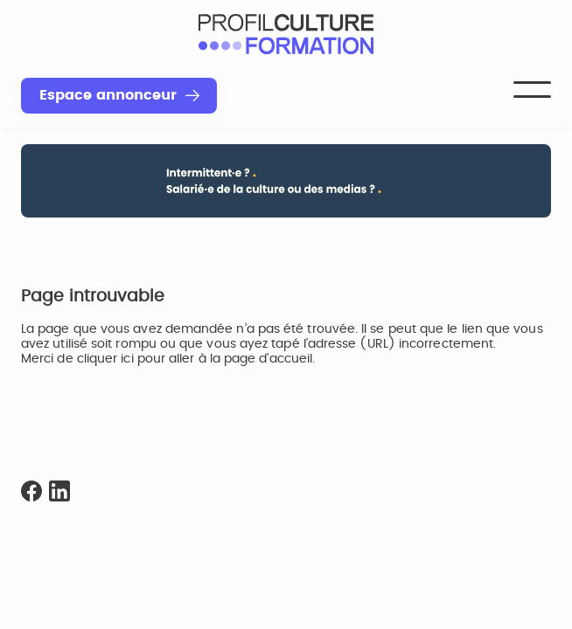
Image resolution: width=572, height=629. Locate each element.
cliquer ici (105, 359)
